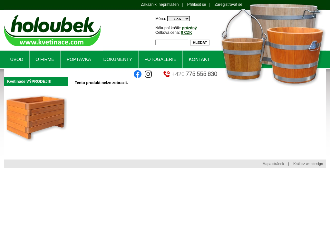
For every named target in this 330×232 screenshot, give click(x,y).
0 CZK (186, 32)
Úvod (16, 59)
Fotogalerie (160, 59)
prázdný (189, 28)
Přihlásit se (196, 4)
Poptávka (79, 59)
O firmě (44, 59)
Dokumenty (117, 59)
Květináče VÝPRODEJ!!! (29, 81)
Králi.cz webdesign (308, 164)
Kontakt (199, 59)
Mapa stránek (273, 164)
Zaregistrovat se (228, 4)
